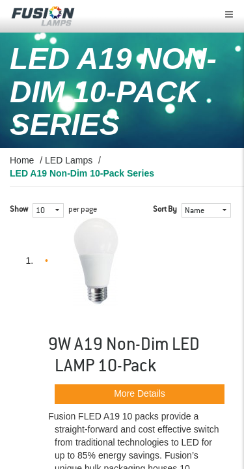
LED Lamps (68, 160)
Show (19, 209)
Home (22, 160)
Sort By (165, 209)
